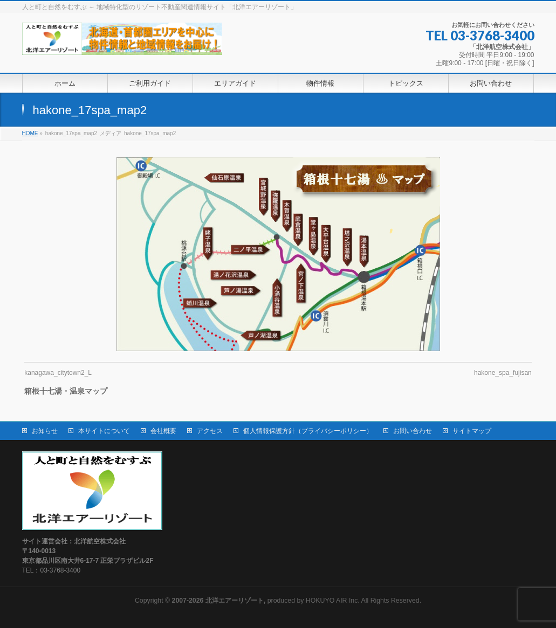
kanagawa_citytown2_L (58, 372)
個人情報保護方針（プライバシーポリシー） (308, 431)
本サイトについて (104, 431)
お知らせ (45, 431)
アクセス (210, 431)
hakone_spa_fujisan (503, 372)
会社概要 (163, 431)
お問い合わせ (412, 431)
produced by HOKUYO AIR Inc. (266, 600)
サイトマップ (471, 431)
